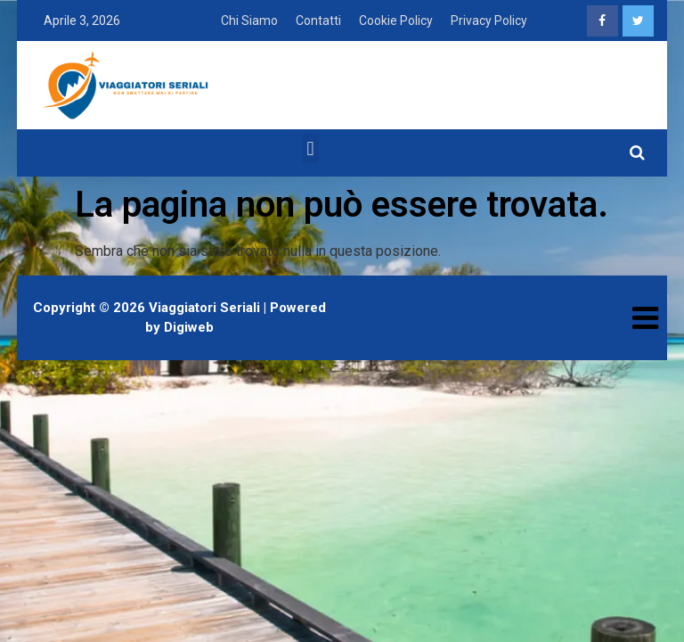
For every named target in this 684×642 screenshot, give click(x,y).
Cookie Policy (396, 20)
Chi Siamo (249, 20)
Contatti (318, 20)
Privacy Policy (489, 20)
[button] (310, 148)
